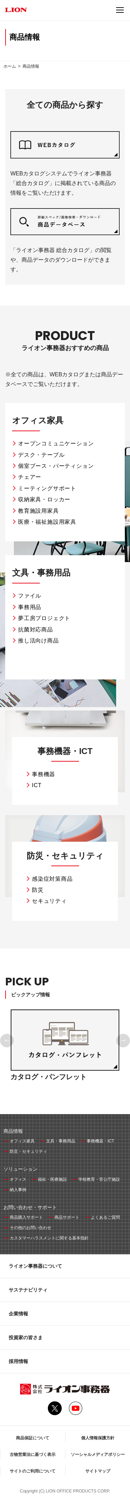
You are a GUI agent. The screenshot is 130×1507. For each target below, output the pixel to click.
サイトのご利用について (32, 1471)
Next (123, 1040)
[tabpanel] (65, 1053)
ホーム (9, 66)
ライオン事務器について (35, 1266)
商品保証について (32, 1438)
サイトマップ (97, 1471)
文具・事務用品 (41, 572)
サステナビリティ (28, 1290)
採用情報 (18, 1361)
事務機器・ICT (65, 751)
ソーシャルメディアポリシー (98, 1454)
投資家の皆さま (26, 1337)
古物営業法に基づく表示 (32, 1454)
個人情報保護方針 (97, 1438)
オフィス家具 (37, 420)
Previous (7, 1040)
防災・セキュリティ (65, 855)
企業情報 (18, 1313)
